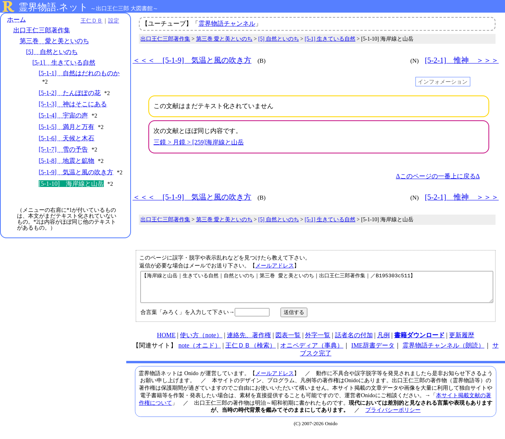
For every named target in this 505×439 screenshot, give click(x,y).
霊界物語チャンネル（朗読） (443, 351)
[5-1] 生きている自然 (63, 62)
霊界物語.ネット (53, 7)
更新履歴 (461, 341)
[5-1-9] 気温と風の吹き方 (76, 172)
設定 (108, 20)
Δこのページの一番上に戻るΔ (438, 176)
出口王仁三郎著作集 (41, 30)
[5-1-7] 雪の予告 (63, 149)
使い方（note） (201, 341)
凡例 (383, 341)
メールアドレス (274, 265)
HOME (166, 341)
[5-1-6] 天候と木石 (66, 138)
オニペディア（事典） (311, 351)
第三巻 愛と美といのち (54, 41)
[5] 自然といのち (52, 52)
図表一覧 (288, 341)
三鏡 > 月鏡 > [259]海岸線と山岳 (198, 142)
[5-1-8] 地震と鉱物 (66, 161)
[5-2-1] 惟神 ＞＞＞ (462, 60)
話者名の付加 (354, 341)
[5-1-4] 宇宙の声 (63, 115)
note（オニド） (199, 351)
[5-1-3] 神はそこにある (73, 104)
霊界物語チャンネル (226, 23)
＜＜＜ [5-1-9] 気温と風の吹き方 (192, 60)
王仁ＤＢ (87, 20)
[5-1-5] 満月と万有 (66, 126)
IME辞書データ (372, 351)
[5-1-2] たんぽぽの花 (70, 93)
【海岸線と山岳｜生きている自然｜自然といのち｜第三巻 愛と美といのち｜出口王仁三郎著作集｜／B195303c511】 (316, 290)
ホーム (16, 19)
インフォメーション (443, 81)
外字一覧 (317, 341)
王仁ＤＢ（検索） (250, 351)
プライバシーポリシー (393, 416)
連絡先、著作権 (249, 341)
